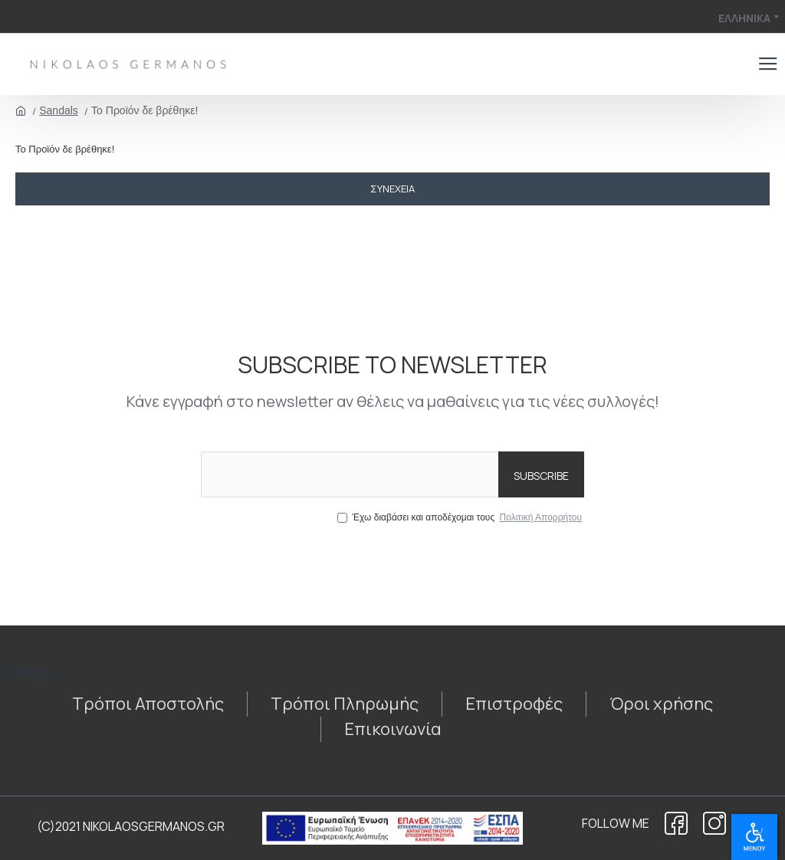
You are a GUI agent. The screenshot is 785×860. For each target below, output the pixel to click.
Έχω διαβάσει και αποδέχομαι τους (460, 517)
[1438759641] (514, 704)
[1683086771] (661, 704)
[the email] (392, 474)
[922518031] (714, 823)
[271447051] (393, 729)
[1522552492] (676, 823)
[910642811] (345, 704)
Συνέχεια (392, 188)
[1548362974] (148, 704)
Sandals (58, 110)
